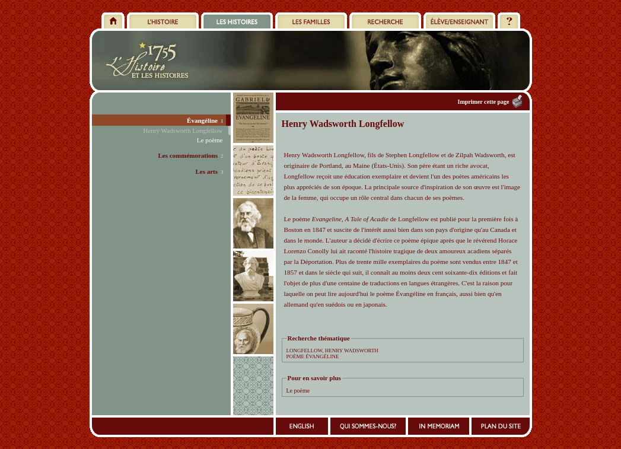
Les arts (206, 171)
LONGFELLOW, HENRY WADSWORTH (332, 351)
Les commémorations (188, 155)
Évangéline (202, 120)
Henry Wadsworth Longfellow (183, 130)
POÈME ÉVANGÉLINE (312, 356)
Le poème (298, 390)
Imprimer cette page (483, 101)
